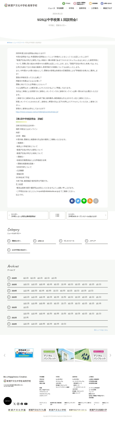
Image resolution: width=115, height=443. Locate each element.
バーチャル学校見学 (94, 388)
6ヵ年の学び (59, 379)
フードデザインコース (79, 387)
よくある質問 (92, 390)
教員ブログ (107, 8)
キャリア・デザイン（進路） (63, 387)
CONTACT (8, 401)
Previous (4, 355)
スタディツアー (44, 395)
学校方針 (42, 379)
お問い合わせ (108, 3)
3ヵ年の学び (75, 379)
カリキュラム (59, 381)
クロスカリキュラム (45, 394)
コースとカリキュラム (78, 381)
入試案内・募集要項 (94, 379)
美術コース (76, 385)
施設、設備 (42, 383)
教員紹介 (42, 381)
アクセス (68, 3)
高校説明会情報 (93, 383)
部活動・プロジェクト (61, 385)
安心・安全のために (45, 390)
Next (110, 355)
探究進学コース (78, 383)
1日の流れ (58, 383)
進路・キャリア (76, 393)
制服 (41, 388)
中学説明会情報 (93, 381)
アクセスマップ (44, 391)
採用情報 (95, 3)
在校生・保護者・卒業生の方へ (81, 3)
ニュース (51, 8)
